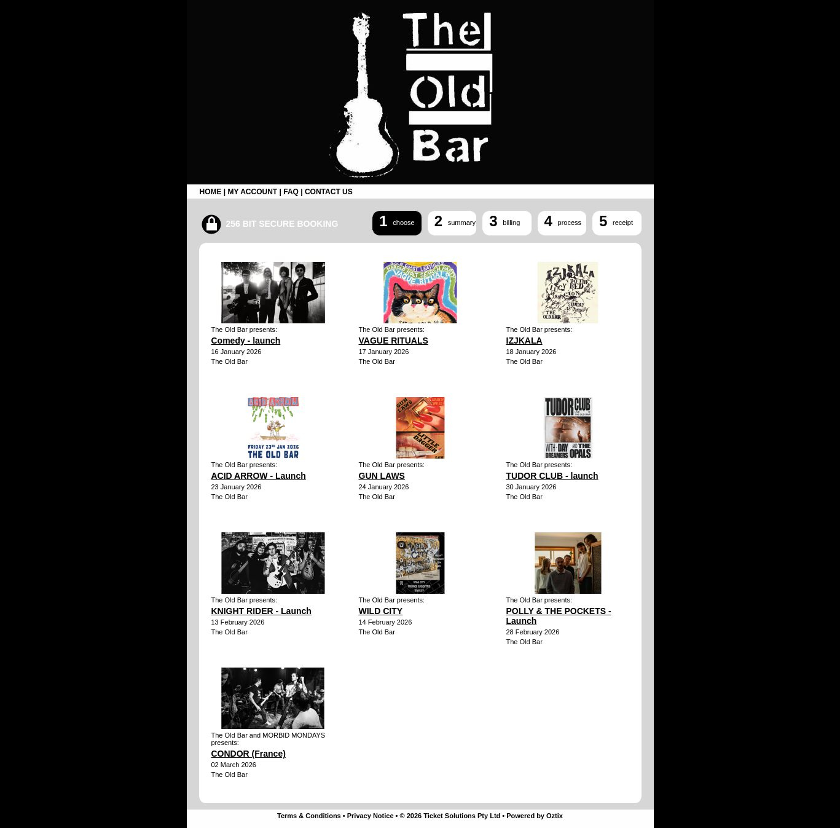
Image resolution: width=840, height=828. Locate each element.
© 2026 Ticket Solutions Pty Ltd (450, 815)
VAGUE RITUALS (393, 340)
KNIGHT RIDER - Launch (261, 611)
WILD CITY (381, 611)
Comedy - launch (246, 340)
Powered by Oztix (534, 815)
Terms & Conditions (309, 815)
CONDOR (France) (248, 754)
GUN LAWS (382, 476)
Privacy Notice (370, 815)
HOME (211, 191)
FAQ (291, 191)
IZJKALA (524, 340)
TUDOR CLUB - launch (552, 476)
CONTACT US (329, 191)
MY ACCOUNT (253, 191)
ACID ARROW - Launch (258, 476)
